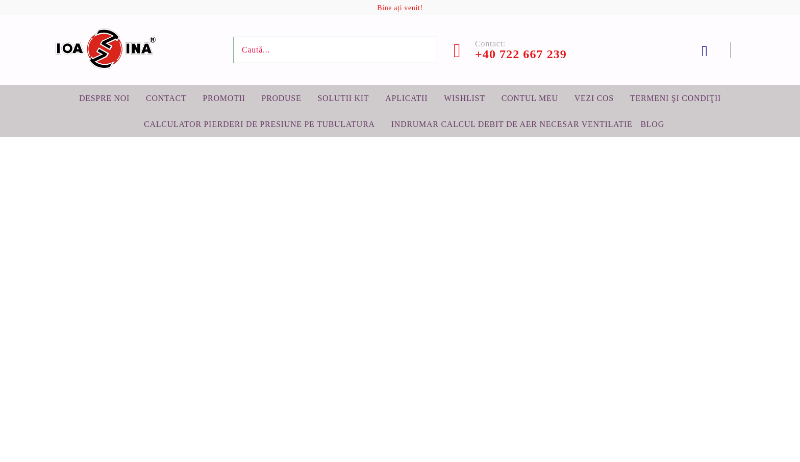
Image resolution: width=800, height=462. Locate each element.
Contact (166, 98)
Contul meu (530, 98)
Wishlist (464, 98)
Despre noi (104, 98)
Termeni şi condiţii (675, 98)
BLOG (652, 124)
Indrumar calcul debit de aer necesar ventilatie (512, 124)
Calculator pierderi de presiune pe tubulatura (259, 124)
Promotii (224, 98)
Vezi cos (594, 98)
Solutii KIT (343, 98)
